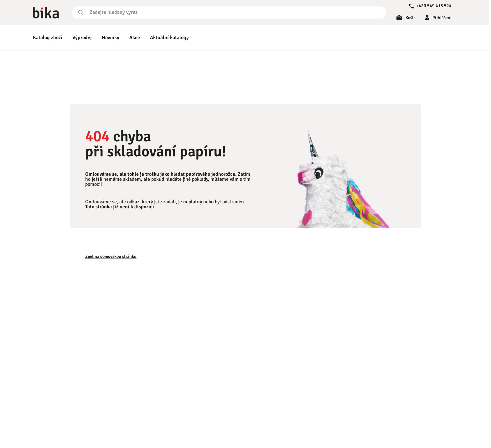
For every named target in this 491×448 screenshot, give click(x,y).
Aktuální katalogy (169, 37)
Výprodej (82, 37)
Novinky (110, 37)
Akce (134, 37)
